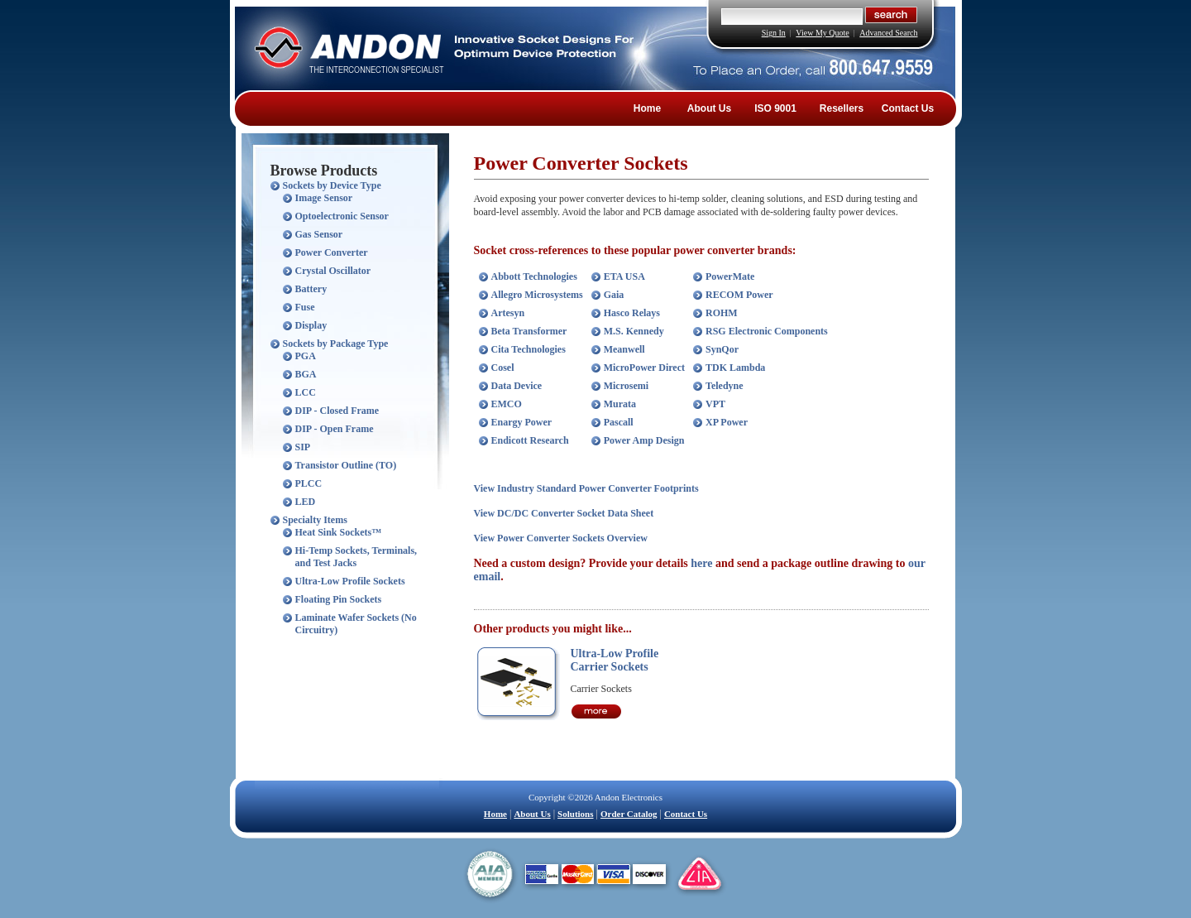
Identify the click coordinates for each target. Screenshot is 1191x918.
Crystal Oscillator (333, 270)
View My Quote (822, 32)
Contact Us (908, 108)
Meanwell (624, 349)
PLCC (309, 483)
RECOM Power (739, 294)
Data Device (517, 386)
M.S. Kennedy (634, 331)
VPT (715, 404)
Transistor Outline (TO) (346, 465)
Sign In (774, 32)
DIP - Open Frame (334, 429)
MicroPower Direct (644, 367)
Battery (311, 289)
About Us (709, 108)
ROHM (722, 313)
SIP (303, 447)
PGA (305, 356)
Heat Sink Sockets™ (338, 532)
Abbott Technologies (534, 276)
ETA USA (624, 276)
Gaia (614, 294)
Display (311, 325)
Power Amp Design (644, 440)
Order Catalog (629, 814)
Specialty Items (315, 520)
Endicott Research (530, 440)
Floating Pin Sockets (338, 599)
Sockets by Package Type (336, 343)
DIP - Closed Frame (337, 410)
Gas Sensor (319, 234)
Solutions (575, 814)
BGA (306, 374)
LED (305, 501)
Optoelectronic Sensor (342, 216)
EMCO (506, 404)
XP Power (727, 422)
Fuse (305, 307)
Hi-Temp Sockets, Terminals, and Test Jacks (356, 557)
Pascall (619, 422)
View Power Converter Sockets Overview (561, 538)
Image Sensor (324, 198)
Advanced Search (888, 32)
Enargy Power (521, 422)
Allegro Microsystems (537, 294)
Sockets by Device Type (332, 185)
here (701, 563)
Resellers (841, 108)
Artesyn (508, 313)
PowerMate (730, 276)
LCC (305, 392)
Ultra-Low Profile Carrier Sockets (615, 660)
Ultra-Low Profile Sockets (350, 581)
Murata (620, 404)
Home (647, 108)
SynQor (722, 349)
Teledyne (725, 386)
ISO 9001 (775, 108)
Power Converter (331, 252)
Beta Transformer (529, 331)
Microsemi (626, 386)
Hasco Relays (632, 313)
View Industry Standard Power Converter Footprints (586, 488)
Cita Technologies (528, 349)
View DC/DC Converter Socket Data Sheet (564, 513)
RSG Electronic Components (767, 331)
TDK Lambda (735, 367)
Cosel (502, 367)
